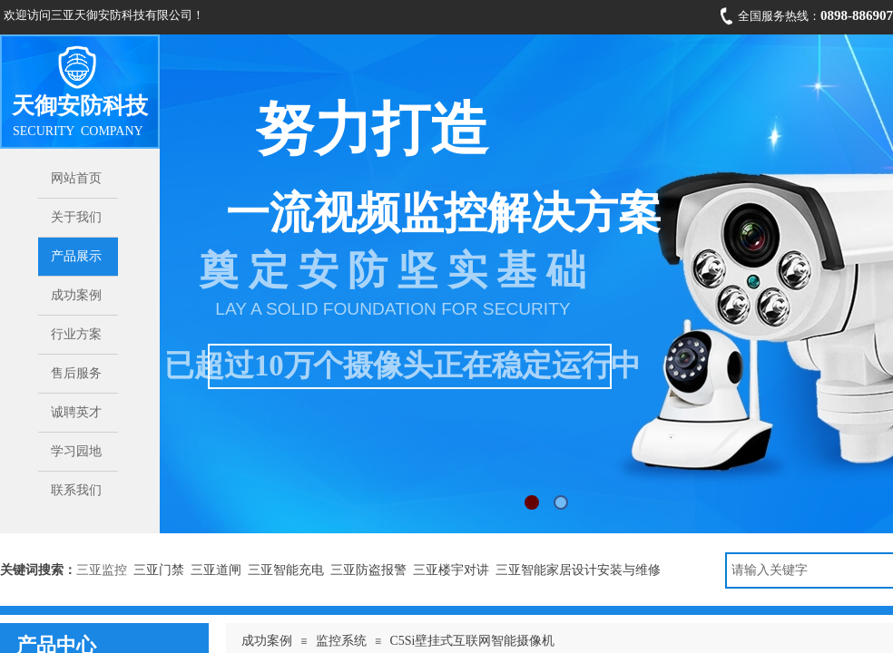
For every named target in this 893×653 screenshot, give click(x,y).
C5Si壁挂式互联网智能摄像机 (471, 641)
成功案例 (266, 641)
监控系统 (341, 641)
